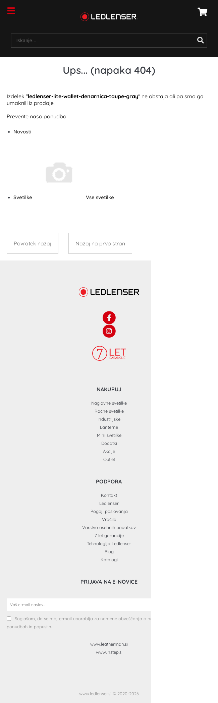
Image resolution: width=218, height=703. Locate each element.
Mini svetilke (109, 435)
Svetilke (63, 197)
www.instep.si (109, 652)
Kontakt (109, 495)
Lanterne (109, 427)
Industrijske (109, 419)
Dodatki (109, 443)
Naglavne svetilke (109, 403)
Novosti (22, 131)
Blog (109, 551)
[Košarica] (200, 11)
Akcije (109, 451)
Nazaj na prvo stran (100, 243)
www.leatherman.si (109, 644)
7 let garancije (109, 535)
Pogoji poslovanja (109, 511)
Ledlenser (109, 503)
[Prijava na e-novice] (205, 604)
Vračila (109, 519)
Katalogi (109, 559)
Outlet (109, 459)
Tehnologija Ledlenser (109, 543)
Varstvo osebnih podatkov (109, 527)
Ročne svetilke (109, 411)
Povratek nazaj (32, 243)
